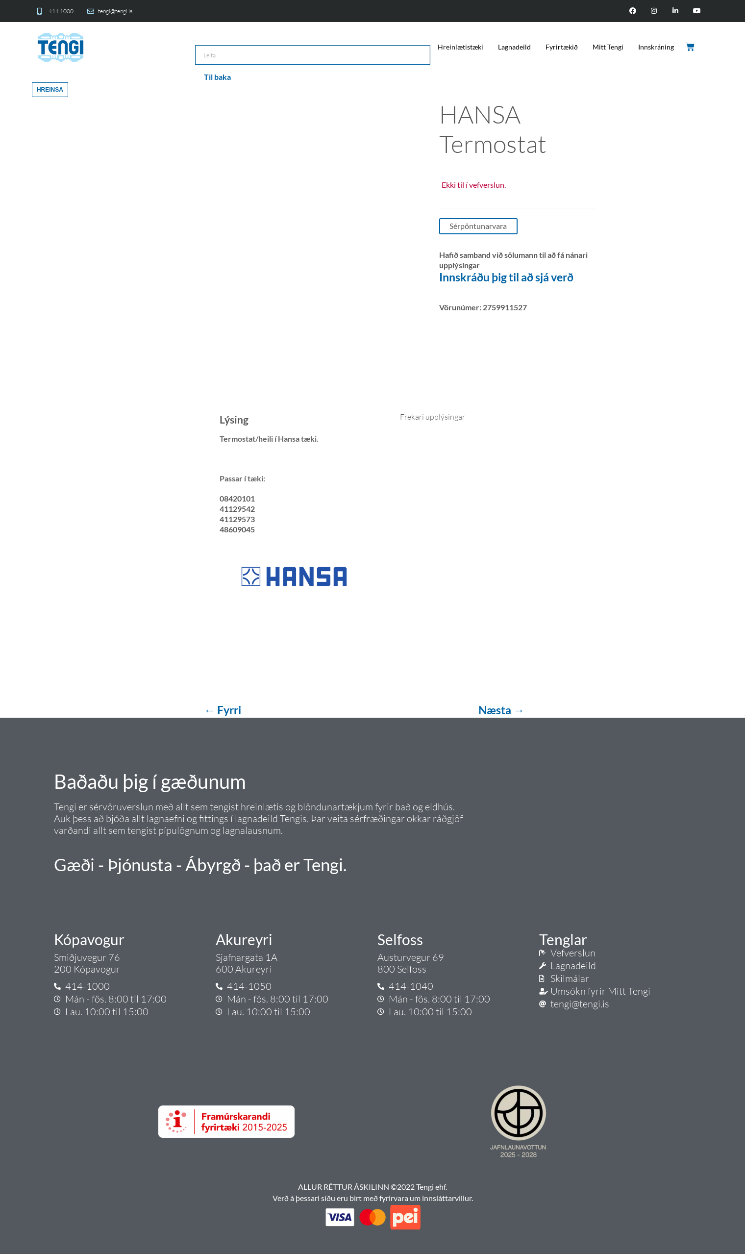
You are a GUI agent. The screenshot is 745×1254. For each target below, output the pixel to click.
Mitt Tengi (608, 47)
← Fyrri (223, 710)
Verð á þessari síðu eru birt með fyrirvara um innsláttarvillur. (373, 1198)
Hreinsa (50, 89)
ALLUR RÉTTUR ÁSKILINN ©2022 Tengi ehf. (372, 1186)
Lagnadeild (514, 47)
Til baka (217, 76)
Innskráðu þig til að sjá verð (506, 277)
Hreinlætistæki (460, 47)
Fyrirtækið (562, 47)
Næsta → (501, 710)
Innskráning (656, 47)
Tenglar (563, 939)
